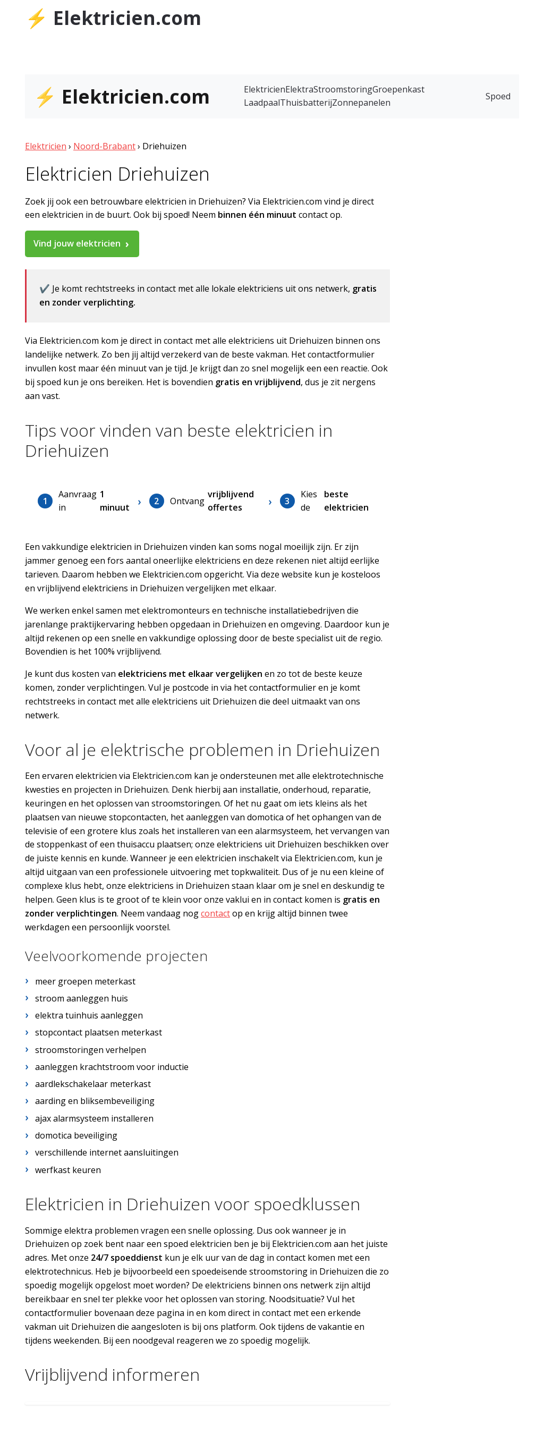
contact (215, 913)
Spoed (498, 96)
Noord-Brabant (104, 146)
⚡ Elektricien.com (113, 17)
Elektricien (264, 89)
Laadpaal (262, 102)
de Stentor (460, 14)
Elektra (299, 89)
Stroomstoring (342, 89)
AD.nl (508, 14)
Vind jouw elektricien (77, 243)
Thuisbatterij (306, 102)
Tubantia (414, 14)
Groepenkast (398, 89)
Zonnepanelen (361, 102)
